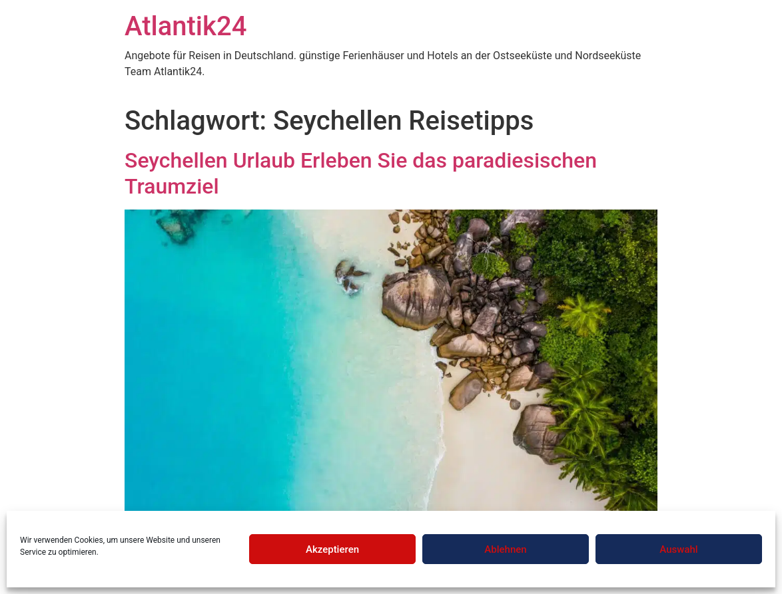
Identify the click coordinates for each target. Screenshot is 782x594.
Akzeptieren (332, 549)
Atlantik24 (185, 26)
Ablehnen (505, 549)
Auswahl (678, 549)
